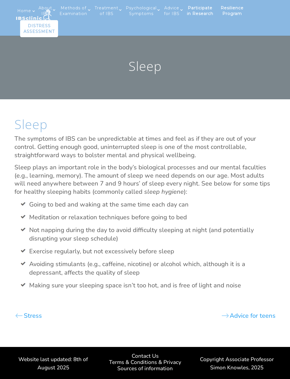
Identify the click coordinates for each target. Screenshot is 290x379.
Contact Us (145, 357)
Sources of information (145, 369)
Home (24, 10)
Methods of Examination (73, 10)
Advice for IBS (172, 10)
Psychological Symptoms (141, 10)
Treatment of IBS (106, 10)
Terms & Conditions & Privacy (145, 363)
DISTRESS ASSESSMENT (39, 28)
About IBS (45, 10)
